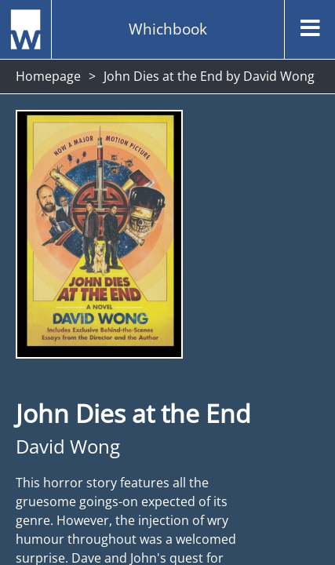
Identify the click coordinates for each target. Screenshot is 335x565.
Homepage (48, 76)
